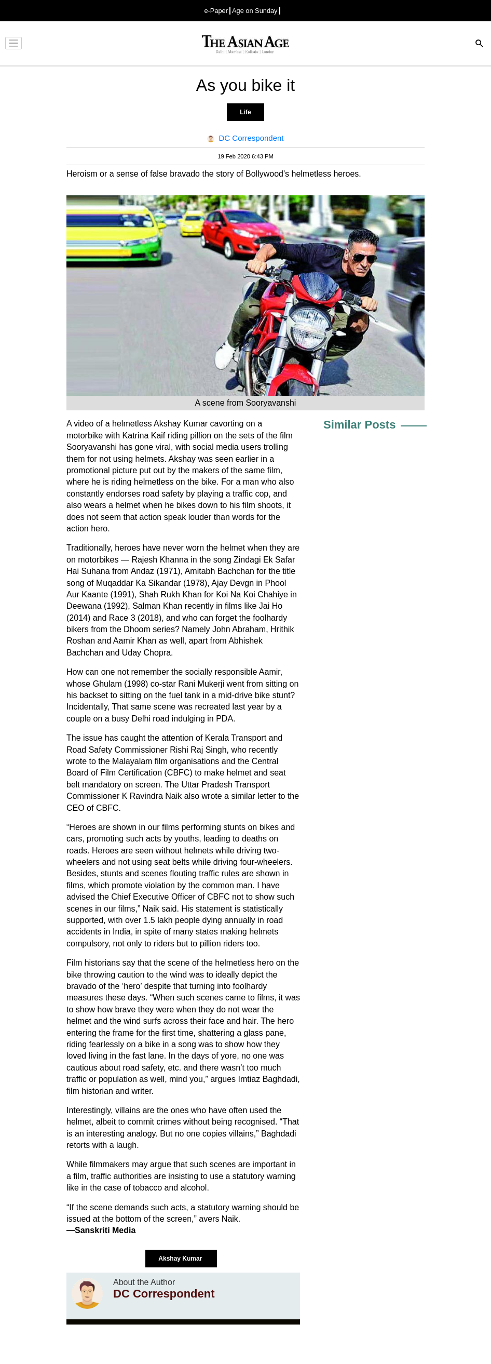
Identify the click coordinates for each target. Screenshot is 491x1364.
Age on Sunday (255, 11)
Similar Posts (359, 424)
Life (245, 112)
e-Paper (216, 11)
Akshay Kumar (180, 1258)
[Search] (479, 44)
